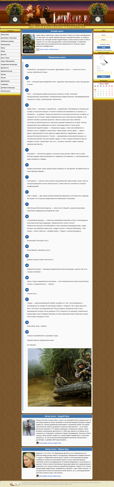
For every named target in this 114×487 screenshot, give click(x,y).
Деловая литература (8, 87)
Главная (10, 30)
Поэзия (3, 78)
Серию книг (99, 70)
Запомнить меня (104, 44)
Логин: (103, 36)
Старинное (4, 84)
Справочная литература (9, 64)
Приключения (5, 44)
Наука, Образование (7, 61)
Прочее (3, 74)
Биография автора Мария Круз (50, 476)
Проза (3, 48)
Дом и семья (5, 58)
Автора (98, 68)
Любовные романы (7, 41)
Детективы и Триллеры (9, 38)
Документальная (6, 71)
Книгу (97, 66)
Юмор (3, 51)
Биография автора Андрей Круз (50, 443)
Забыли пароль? (107, 50)
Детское (3, 54)
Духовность (5, 68)
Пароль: (103, 41)
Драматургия (5, 81)
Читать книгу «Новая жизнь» (49, 49)
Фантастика (5, 34)
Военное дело (5, 91)
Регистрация (98, 50)
